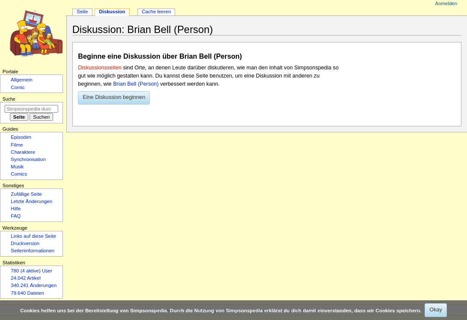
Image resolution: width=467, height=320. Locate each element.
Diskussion (112, 11)
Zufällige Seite (26, 194)
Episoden (21, 137)
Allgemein (21, 79)
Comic (17, 87)
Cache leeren (156, 11)
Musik (17, 166)
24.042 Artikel (25, 278)
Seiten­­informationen (32, 250)
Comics (19, 173)
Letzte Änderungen (31, 201)
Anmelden (446, 3)
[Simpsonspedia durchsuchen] (31, 109)
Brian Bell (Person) (135, 84)
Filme (17, 144)
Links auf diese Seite (33, 236)
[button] (114, 98)
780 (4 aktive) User (31, 270)
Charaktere (23, 152)
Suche (9, 99)
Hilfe (16, 208)
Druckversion (25, 243)
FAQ (16, 215)
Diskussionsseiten (100, 68)
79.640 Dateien (27, 293)
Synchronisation (28, 159)
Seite (82, 11)
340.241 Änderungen (34, 285)
